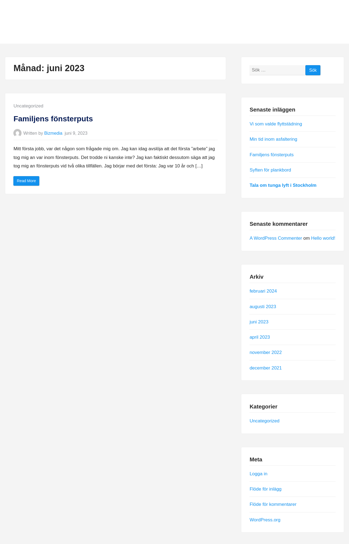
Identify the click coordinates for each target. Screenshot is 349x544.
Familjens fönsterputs (53, 119)
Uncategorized (28, 106)
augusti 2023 (262, 306)
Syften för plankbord (270, 169)
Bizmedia (53, 133)
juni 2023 (258, 321)
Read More (28, 182)
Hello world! (323, 238)
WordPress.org (264, 519)
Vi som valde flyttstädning (275, 124)
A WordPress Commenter (275, 238)
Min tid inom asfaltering (273, 139)
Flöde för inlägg (265, 489)
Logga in (258, 473)
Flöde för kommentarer (272, 504)
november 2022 (265, 352)
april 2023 (259, 337)
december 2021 (265, 367)
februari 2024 (263, 291)
